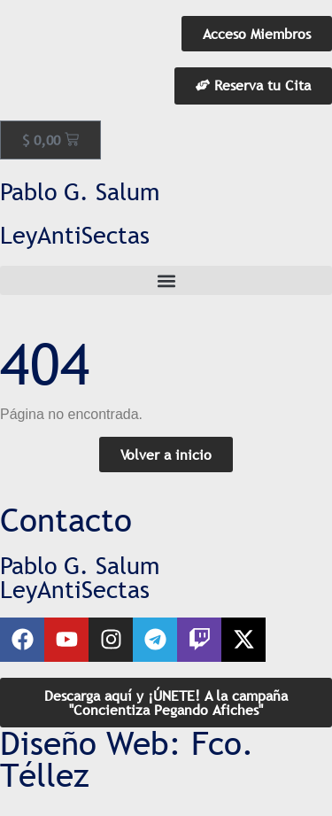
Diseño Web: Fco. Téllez (127, 760)
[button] (166, 280)
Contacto (66, 520)
